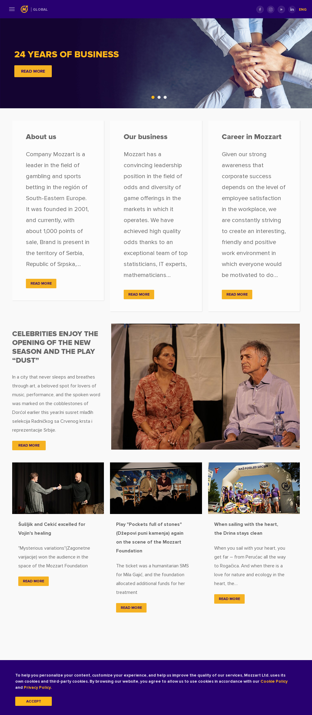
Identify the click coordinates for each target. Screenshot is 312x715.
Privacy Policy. (37, 687)
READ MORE (33, 71)
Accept (33, 701)
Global (40, 9)
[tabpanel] (156, 63)
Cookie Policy (274, 681)
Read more (33, 581)
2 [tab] (161, 99)
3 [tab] (167, 99)
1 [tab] (154, 99)
